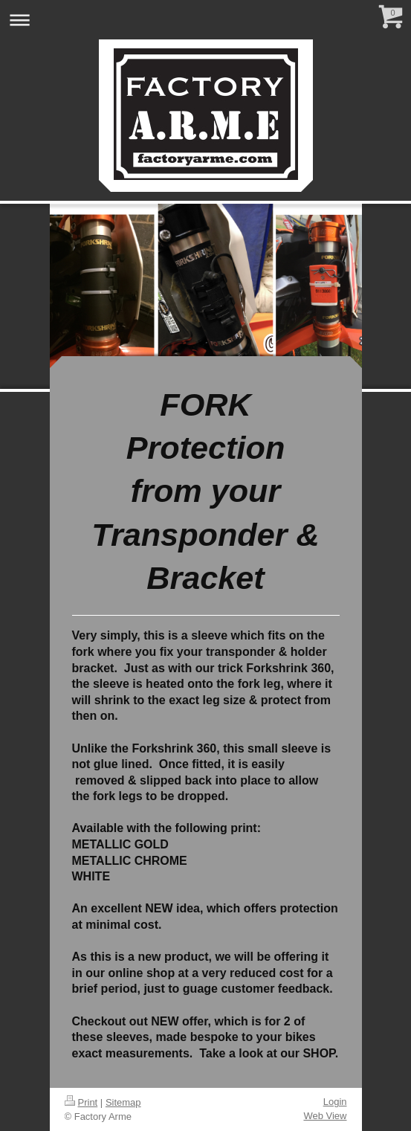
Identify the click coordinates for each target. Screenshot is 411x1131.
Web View (324, 1115)
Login (335, 1101)
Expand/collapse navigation (205, 20)
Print (81, 1102)
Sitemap (123, 1102)
